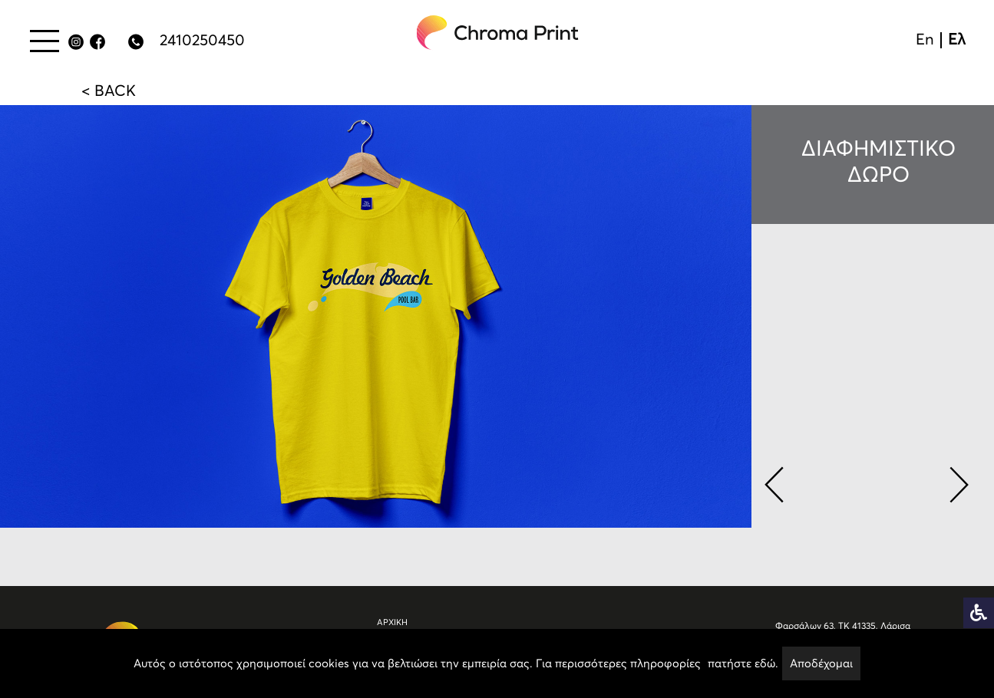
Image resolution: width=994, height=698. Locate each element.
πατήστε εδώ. (743, 663)
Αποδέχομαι (821, 663)
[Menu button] (44, 40)
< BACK (108, 90)
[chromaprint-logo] (498, 32)
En (925, 39)
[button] (773, 481)
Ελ (957, 39)
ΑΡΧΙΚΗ (392, 622)
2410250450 (202, 40)
